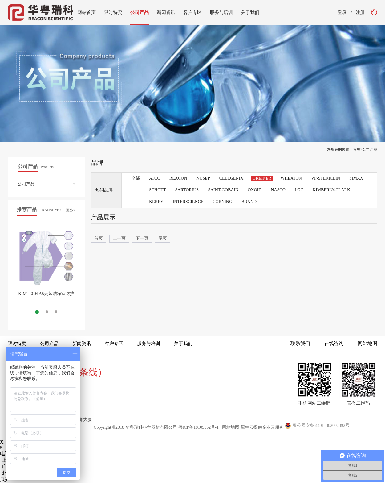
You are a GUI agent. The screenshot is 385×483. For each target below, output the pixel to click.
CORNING (222, 201)
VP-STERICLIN (325, 178)
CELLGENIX (231, 178)
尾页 (162, 238)
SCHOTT (157, 190)
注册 (360, 13)
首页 (98, 238)
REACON (178, 178)
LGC (299, 190)
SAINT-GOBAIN (223, 190)
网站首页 (86, 12)
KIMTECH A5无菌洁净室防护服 (46, 296)
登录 (342, 13)
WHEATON (291, 178)
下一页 (142, 238)
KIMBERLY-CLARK (331, 190)
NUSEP (203, 178)
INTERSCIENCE (188, 201)
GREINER (262, 178)
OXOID (254, 190)
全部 (135, 178)
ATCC (154, 178)
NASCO (278, 190)
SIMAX (356, 178)
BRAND (249, 201)
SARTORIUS (187, 190)
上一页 (119, 238)
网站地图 (229, 427)
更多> (70, 210)
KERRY (156, 201)
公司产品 (370, 149)
